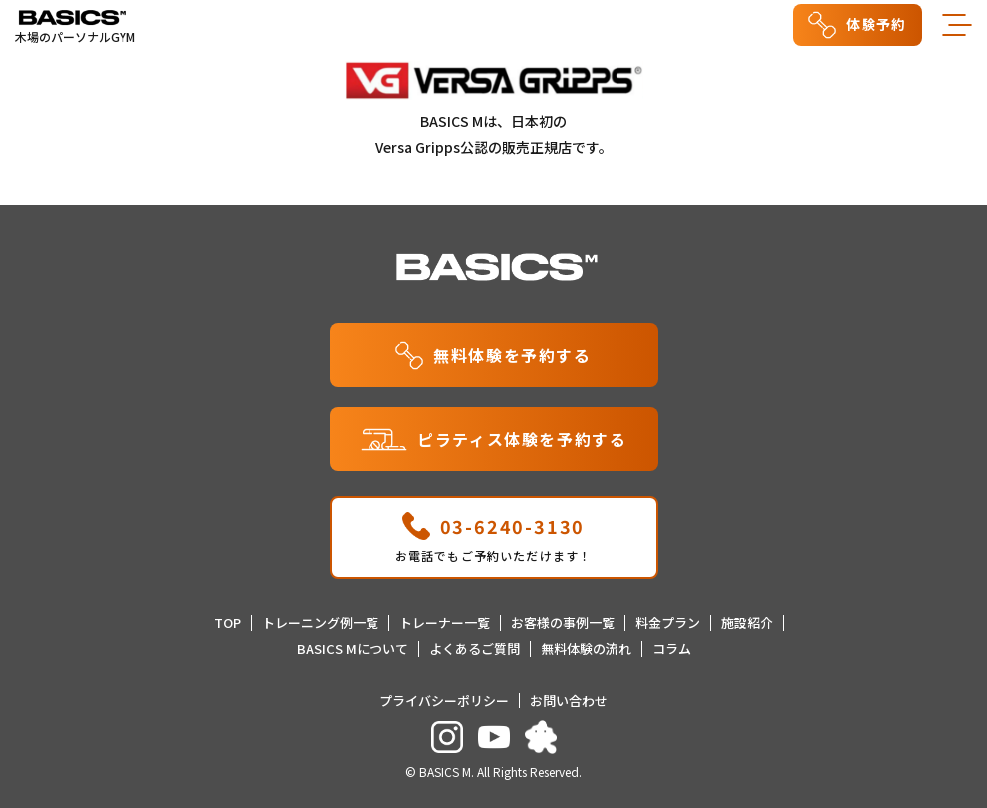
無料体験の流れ (586, 648)
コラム (671, 648)
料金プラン (667, 622)
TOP (227, 622)
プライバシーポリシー (444, 700)
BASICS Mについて (352, 648)
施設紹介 (747, 622)
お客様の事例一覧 (563, 622)
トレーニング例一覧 (320, 622)
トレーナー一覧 (444, 622)
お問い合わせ (569, 700)
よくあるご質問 (474, 648)
